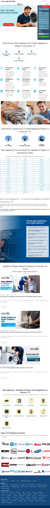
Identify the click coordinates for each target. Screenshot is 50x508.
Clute (8, 165)
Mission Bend (41, 179)
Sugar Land (8, 190)
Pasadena (25, 181)
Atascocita (8, 161)
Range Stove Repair (18, 415)
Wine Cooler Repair (6, 427)
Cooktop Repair (6, 405)
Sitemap (34, 480)
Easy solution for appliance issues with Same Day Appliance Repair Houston (21, 296)
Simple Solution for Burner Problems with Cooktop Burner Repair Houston (20, 332)
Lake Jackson (8, 179)
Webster (8, 192)
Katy (8, 176)
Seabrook (25, 185)
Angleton (41, 159)
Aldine (8, 159)
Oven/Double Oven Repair (6, 416)
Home (3, 480)
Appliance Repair (13, 294)
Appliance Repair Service (26, 480)
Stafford (41, 187)
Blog (18, 480)
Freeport (8, 170)
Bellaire (8, 163)
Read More (3, 306)
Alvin (25, 159)
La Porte (41, 176)
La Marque (25, 176)
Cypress (41, 165)
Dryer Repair (31, 405)
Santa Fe (8, 185)
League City (25, 179)
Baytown (41, 161)
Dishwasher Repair (19, 405)
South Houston (8, 187)
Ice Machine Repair (30, 484)
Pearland (41, 181)
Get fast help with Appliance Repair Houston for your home (16, 367)
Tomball (41, 190)
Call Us (45, 6)
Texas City (25, 190)
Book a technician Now (8, 24)
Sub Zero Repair (24, 486)
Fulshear (8, 172)
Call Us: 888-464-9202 (8, 1)
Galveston (42, 172)
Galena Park (25, 172)
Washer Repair (43, 415)
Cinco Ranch (41, 163)
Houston (8, 174)
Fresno (25, 170)
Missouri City (8, 181)
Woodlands (25, 192)
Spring (25, 187)
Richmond (25, 183)
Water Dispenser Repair (42, 486)
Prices (7, 480)
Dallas (8, 168)
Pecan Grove (8, 183)
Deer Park (25, 168)
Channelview (25, 163)
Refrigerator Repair (31, 415)
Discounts (13, 480)
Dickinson (42, 168)
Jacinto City (41, 174)
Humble (25, 174)
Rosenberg (42, 183)
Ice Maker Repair (43, 405)
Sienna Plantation (41, 185)
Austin (25, 161)
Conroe (24, 165)
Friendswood (41, 170)
